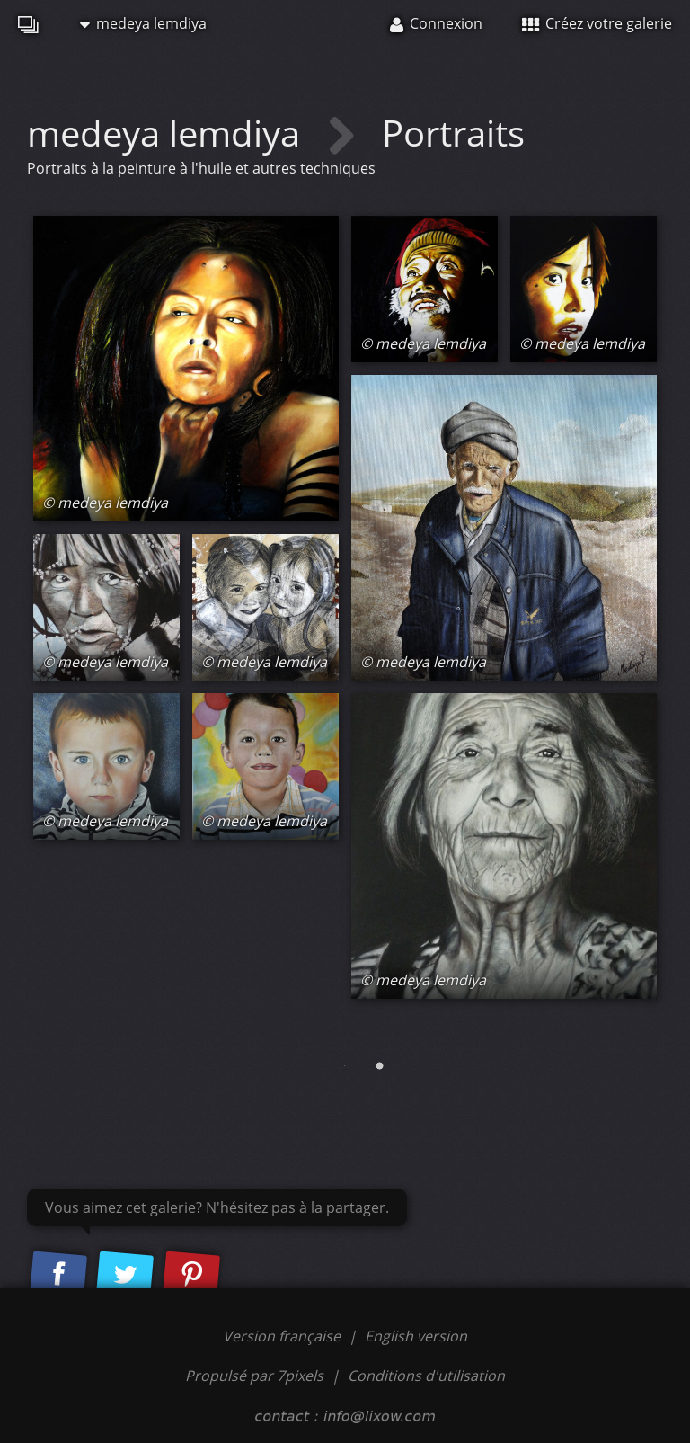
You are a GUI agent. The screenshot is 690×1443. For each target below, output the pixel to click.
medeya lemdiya (143, 23)
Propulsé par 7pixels (254, 1375)
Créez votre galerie (597, 23)
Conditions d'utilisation (426, 1375)
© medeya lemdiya (105, 502)
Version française (283, 1336)
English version (416, 1336)
